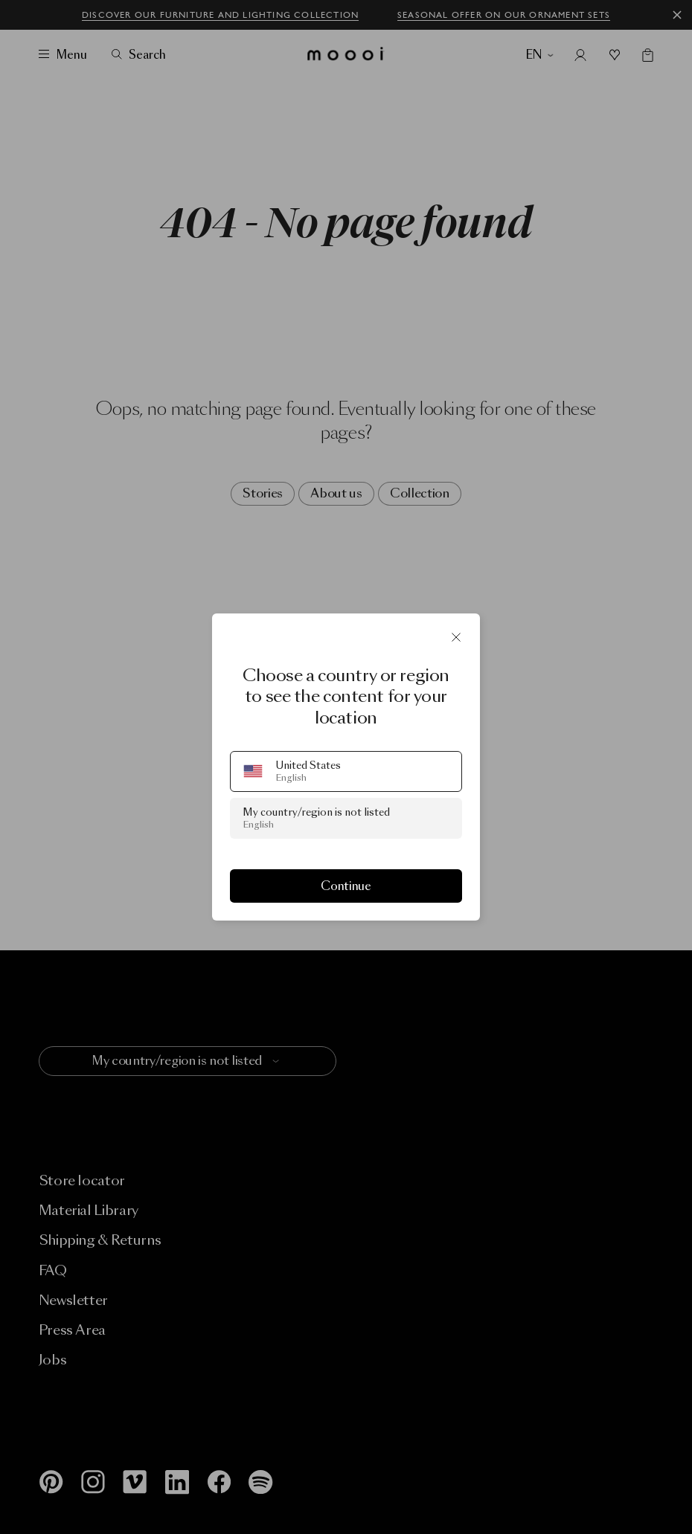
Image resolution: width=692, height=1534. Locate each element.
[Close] (456, 637)
